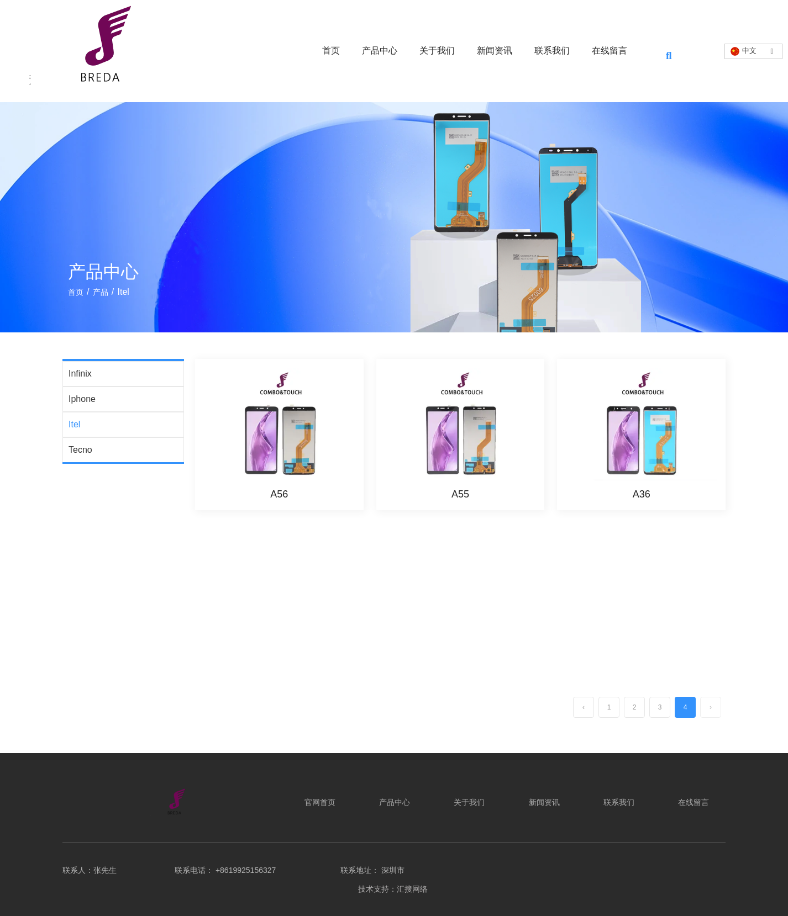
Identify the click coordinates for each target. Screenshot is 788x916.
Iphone (82, 399)
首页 (331, 50)
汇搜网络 (413, 889)
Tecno (80, 449)
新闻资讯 (494, 50)
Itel (74, 424)
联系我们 (552, 50)
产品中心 (379, 50)
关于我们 (437, 50)
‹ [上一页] (583, 707)
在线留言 (609, 50)
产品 (100, 292)
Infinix (80, 373)
